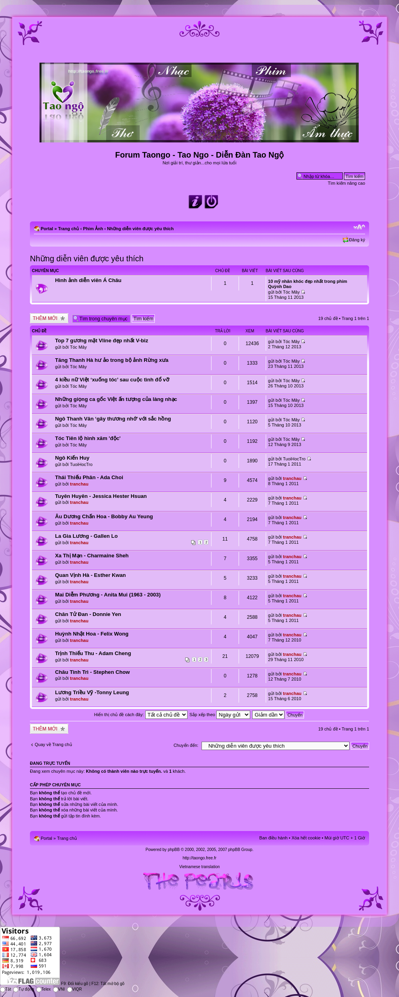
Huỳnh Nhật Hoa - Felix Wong (91, 634)
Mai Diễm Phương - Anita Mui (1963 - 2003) (108, 595)
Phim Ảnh (93, 228)
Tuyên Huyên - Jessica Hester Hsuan (101, 496)
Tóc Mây (291, 292)
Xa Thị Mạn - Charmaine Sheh (91, 556)
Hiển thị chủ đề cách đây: (141, 714)
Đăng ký (357, 239)
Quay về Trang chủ (53, 744)
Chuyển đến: (186, 745)
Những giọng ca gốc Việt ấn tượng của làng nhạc (116, 399)
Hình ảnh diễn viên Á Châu (88, 280)
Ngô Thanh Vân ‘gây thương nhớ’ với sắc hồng (113, 419)
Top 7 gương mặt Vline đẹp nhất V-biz (101, 341)
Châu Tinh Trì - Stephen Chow (92, 672)
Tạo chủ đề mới (49, 318)
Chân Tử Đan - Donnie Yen (88, 614)
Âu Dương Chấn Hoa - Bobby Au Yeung (104, 516)
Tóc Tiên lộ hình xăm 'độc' (87, 438)
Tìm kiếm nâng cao (346, 183)
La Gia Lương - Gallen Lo (86, 536)
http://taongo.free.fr (200, 858)
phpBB (174, 849)
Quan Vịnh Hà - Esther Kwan (90, 575)
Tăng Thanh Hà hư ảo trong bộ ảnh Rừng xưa (111, 360)
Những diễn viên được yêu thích (140, 228)
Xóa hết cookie (306, 837)
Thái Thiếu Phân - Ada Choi (89, 477)
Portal (47, 228)
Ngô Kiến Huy (72, 458)
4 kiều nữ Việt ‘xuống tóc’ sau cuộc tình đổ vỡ (112, 380)
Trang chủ (68, 228)
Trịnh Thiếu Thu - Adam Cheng (93, 653)
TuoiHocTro (81, 464)
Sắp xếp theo (220, 714)
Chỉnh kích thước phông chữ (359, 227)
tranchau (79, 484)
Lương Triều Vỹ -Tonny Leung (92, 692)
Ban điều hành (273, 837)
